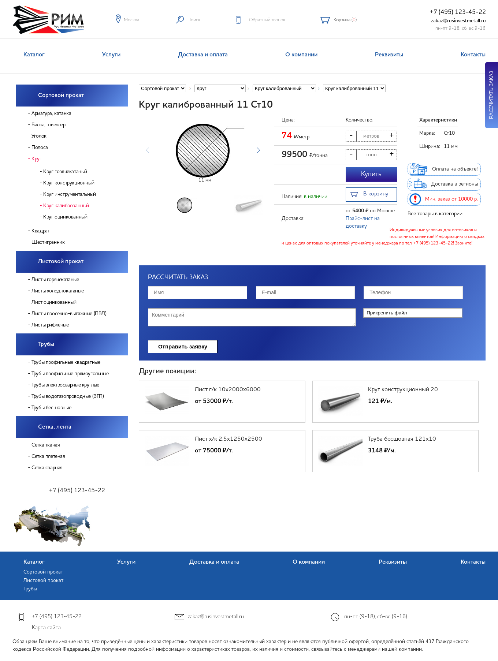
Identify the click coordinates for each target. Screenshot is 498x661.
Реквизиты (389, 55)
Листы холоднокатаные (57, 291)
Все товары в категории (435, 213)
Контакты (473, 55)
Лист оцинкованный (53, 302)
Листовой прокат (60, 262)
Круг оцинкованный (65, 217)
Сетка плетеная (48, 456)
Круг (36, 158)
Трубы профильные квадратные (65, 362)
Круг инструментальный (69, 194)
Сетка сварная (47, 467)
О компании (301, 55)
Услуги (111, 55)
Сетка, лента (54, 427)
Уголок (39, 136)
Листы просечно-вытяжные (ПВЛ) (68, 313)
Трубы (46, 344)
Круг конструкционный (68, 183)
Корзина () (345, 20)
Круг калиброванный (66, 205)
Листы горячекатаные (55, 279)
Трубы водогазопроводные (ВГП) (67, 396)
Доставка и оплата (203, 55)
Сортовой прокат (61, 95)
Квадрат (40, 231)
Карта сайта (46, 628)
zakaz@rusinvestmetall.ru (458, 20)
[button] (258, 150)
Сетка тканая (45, 445)
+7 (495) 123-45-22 (458, 12)
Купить (371, 174)
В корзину (369, 195)
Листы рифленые (49, 325)
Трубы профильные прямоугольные (69, 373)
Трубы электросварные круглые (65, 385)
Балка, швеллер (48, 124)
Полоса (39, 147)
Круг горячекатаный (65, 171)
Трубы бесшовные (51, 407)
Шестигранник (47, 242)
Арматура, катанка (51, 113)
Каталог (34, 55)
